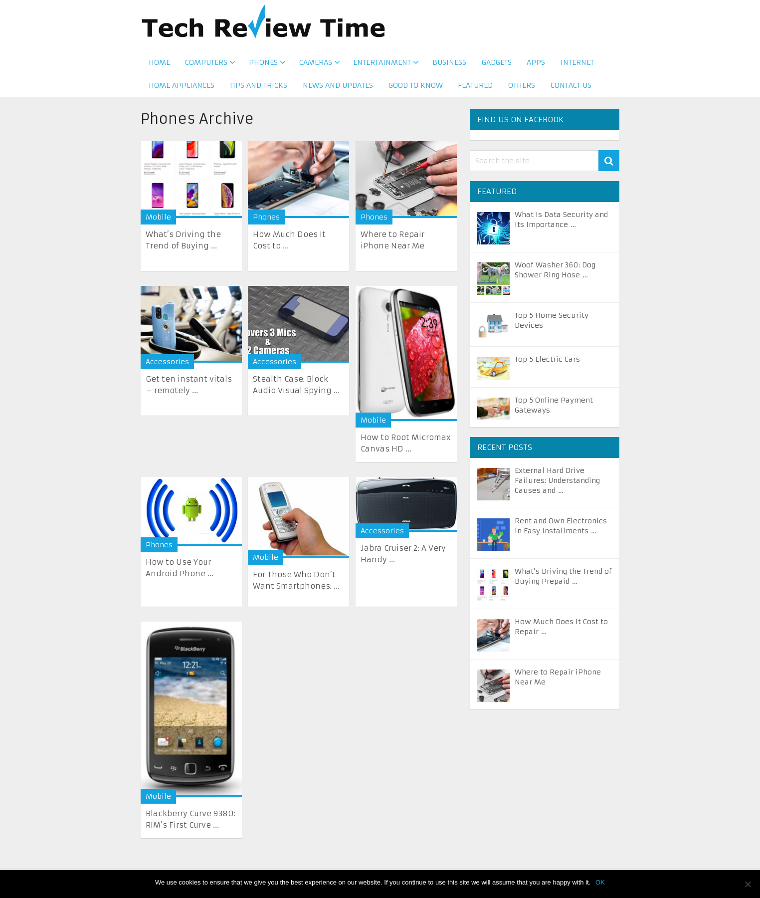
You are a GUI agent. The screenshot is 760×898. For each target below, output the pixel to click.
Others (522, 89)
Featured (475, 89)
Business (448, 64)
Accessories (167, 365)
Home (159, 64)
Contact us (571, 89)
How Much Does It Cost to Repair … (561, 630)
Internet (576, 64)
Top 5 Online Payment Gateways (554, 409)
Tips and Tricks (258, 89)
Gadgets (495, 64)
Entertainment (381, 64)
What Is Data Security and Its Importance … (561, 223)
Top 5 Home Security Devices (551, 324)
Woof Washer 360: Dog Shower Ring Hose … (555, 273)
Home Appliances (181, 89)
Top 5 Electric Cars (547, 363)
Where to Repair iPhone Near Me (558, 681)
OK (600, 882)
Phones (262, 64)
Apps (535, 64)
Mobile (158, 221)
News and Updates (338, 89)
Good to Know (415, 89)
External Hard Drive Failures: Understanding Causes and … (557, 484)
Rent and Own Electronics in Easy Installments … (561, 529)
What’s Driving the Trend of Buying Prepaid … (563, 580)
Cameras (314, 64)
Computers (206, 64)
